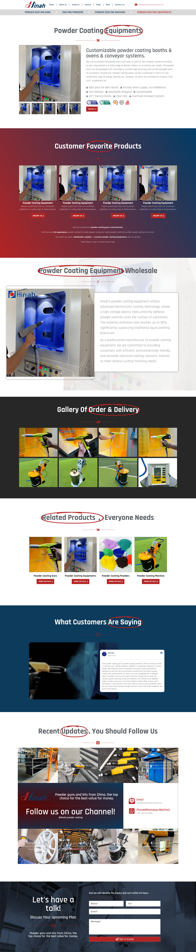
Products (76, 4)
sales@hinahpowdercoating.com (151, 4)
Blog (108, 4)
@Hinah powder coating (71, 855)
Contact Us (119, 4)
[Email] (132, 838)
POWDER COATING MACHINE (110, 12)
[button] (21, 73)
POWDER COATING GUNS (38, 12)
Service (88, 4)
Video (98, 4)
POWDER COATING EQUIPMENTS (154, 12)
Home (51, 4)
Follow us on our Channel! (70, 849)
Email (139, 837)
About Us (63, 4)
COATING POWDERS (72, 12)
